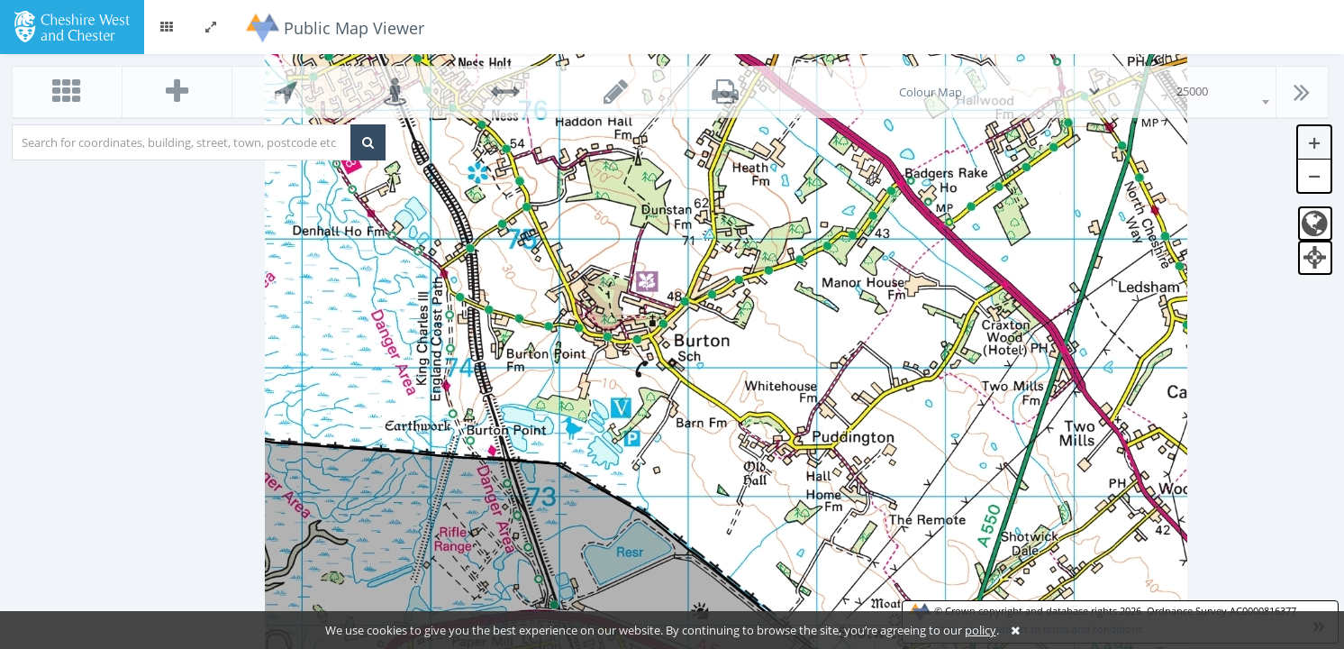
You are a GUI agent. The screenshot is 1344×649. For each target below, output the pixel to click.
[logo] (71, 25)
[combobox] (1193, 92)
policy (980, 630)
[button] (166, 27)
